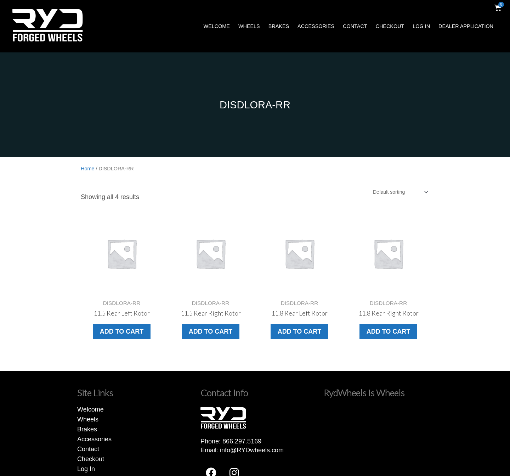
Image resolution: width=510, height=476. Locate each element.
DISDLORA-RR (255, 104)
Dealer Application (465, 26)
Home (87, 168)
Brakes (278, 26)
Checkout (390, 26)
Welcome (217, 26)
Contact (355, 26)
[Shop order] (400, 192)
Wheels (249, 26)
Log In (421, 26)
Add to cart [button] (122, 331)
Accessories (316, 26)
